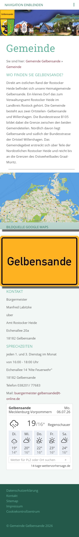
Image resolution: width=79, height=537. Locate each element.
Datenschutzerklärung (22, 490)
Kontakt (11, 496)
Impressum (14, 506)
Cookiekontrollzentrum (23, 511)
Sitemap (12, 501)
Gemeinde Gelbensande (43, 61)
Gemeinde (13, 67)
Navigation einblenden (24, 5)
